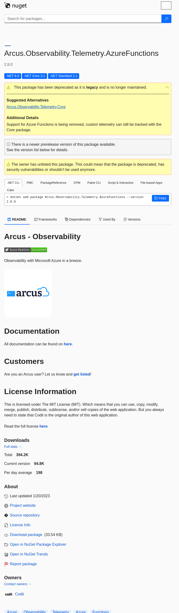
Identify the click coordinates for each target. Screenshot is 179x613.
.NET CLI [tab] (13, 182)
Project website (23, 505)
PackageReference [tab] (53, 182)
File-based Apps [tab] (151, 182)
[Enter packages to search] (83, 18)
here (68, 344)
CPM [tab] (76, 182)
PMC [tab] (30, 182)
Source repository (25, 515)
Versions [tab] (131, 219)
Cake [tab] (10, 190)
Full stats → (13, 447)
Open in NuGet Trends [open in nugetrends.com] (29, 554)
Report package (23, 564)
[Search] (166, 18)
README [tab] (17, 219)
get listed (81, 374)
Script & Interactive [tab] (120, 182)
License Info (20, 525)
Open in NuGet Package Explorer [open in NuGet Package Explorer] (38, 544)
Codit (19, 594)
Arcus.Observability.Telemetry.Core (36, 107)
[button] (88, 87)
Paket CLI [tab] (94, 182)
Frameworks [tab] (45, 219)
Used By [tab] (107, 219)
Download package (26, 535)
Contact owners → (18, 584)
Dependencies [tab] (77, 219)
